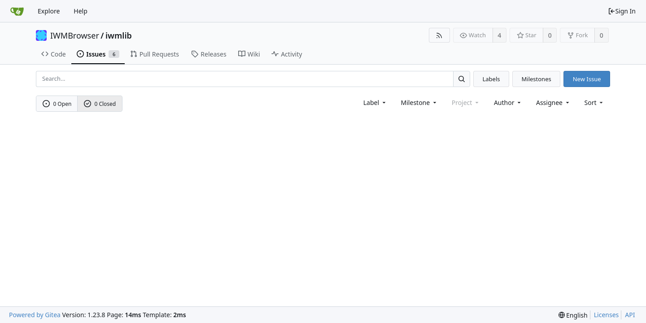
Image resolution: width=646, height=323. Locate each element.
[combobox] (375, 102)
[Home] (17, 11)
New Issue (587, 79)
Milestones (536, 79)
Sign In (622, 11)
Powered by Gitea (35, 314)
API (630, 314)
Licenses (606, 314)
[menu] (595, 102)
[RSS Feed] (439, 35)
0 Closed (100, 104)
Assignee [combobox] (553, 102)
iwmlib (118, 35)
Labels (491, 79)
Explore (49, 11)
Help (80, 11)
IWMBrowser (74, 35)
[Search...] (461, 79)
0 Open (57, 104)
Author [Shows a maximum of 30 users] (508, 102)
